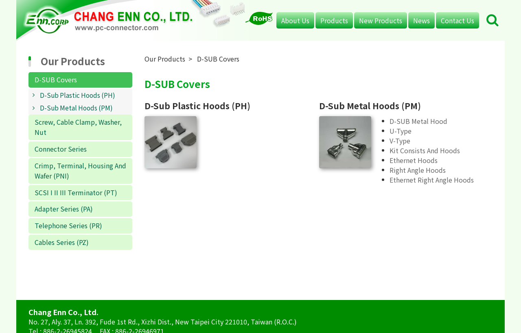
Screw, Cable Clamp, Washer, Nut (78, 127)
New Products (380, 20)
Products (334, 20)
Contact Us (457, 20)
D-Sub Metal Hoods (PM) (76, 107)
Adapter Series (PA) (64, 209)
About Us (295, 20)
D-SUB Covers (56, 79)
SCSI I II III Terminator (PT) (76, 192)
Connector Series (61, 149)
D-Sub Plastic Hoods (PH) (77, 94)
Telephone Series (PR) (68, 225)
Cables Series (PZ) (62, 242)
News (421, 20)
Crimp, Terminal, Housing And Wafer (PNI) (80, 171)
